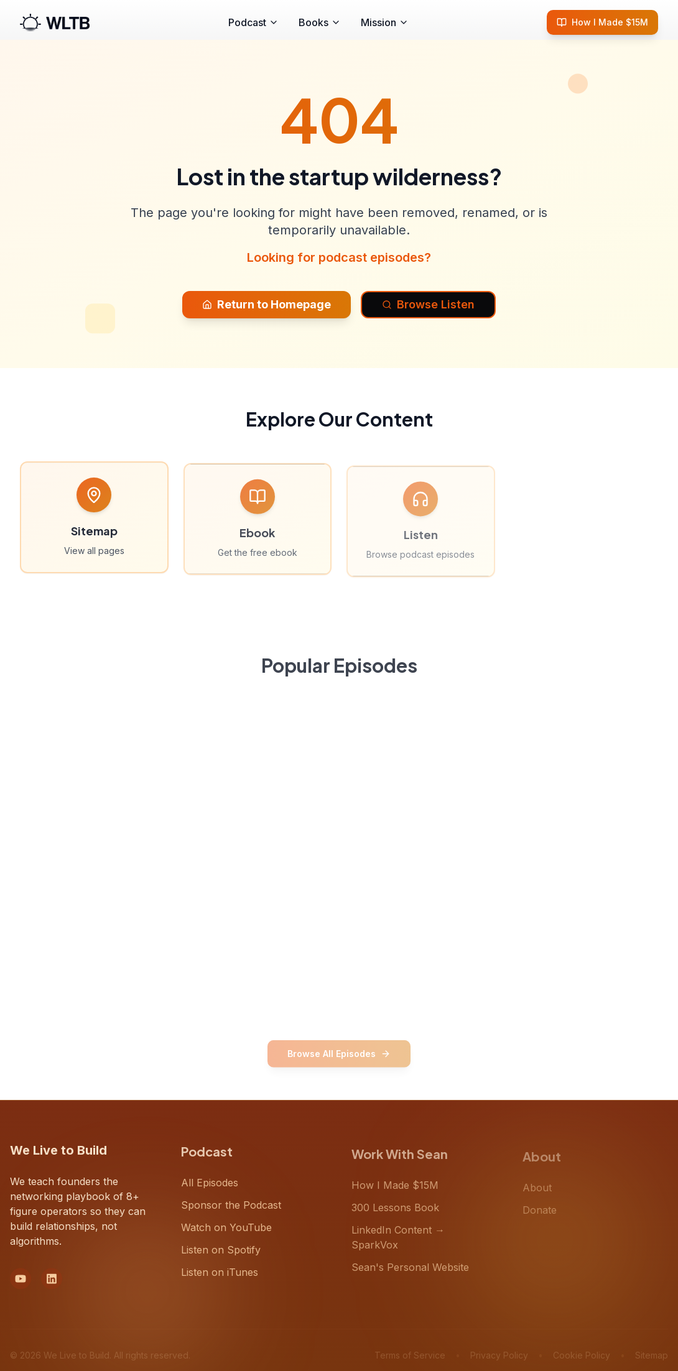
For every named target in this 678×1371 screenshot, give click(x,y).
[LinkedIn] (51, 1284)
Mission (385, 22)
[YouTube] (20, 1284)
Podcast (253, 22)
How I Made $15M (602, 22)
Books (320, 22)
